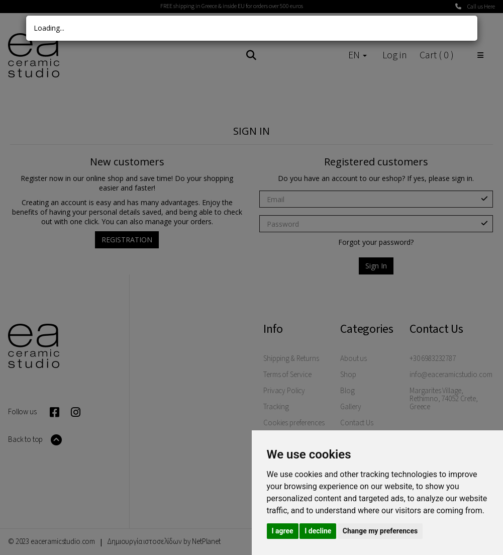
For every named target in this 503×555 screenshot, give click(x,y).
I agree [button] (282, 531)
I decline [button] (318, 531)
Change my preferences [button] (380, 531)
